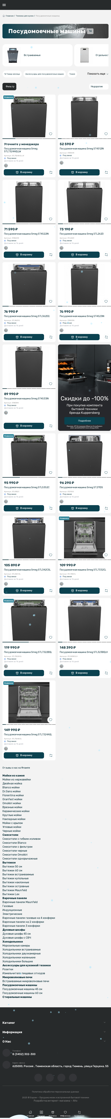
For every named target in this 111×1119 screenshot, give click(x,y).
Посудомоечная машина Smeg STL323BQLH (84, 652)
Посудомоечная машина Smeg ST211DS (81, 487)
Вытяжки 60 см (12, 870)
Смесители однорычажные (19, 858)
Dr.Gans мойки (11, 791)
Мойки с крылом (12, 823)
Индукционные (12, 910)
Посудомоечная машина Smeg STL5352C (26, 487)
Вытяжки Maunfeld (14, 890)
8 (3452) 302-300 (23, 1054)
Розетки (7, 969)
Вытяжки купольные (15, 878)
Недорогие (97, 86)
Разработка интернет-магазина (52, 1100)
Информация (12, 1032)
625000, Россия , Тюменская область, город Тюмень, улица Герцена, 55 (60, 1066)
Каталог (8, 1023)
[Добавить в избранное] (50, 134)
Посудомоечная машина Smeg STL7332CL (83, 569)
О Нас (6, 1041)
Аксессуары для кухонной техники (26, 965)
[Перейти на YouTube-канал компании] (50, 1078)
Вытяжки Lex (10, 894)
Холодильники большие (17, 961)
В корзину (24, 172)
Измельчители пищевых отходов (23, 973)
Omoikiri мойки (11, 803)
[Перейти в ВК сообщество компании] (38, 1078)
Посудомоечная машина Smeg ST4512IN (82, 148)
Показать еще (96, 73)
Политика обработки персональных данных (55, 1091)
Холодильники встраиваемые (21, 949)
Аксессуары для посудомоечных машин (44, 74)
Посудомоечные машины (19, 985)
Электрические (12, 914)
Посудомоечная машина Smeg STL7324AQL (28, 734)
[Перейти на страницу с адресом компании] (6, 1065)
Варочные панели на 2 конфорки (23, 921)
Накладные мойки (13, 819)
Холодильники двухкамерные (21, 953)
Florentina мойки (13, 795)
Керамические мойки (16, 811)
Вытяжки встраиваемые (18, 874)
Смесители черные (14, 850)
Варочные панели (14, 898)
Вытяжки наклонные (15, 882)
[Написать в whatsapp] (73, 1078)
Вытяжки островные (15, 886)
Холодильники (12, 941)
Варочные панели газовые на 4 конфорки (28, 917)
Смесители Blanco (14, 842)
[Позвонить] (6, 1053)
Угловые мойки (11, 827)
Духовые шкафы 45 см (16, 933)
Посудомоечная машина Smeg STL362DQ (26, 316)
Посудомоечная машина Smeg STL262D (82, 233)
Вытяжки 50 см (12, 866)
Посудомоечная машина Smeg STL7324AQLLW (20, 150)
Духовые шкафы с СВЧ (16, 937)
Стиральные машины (17, 997)
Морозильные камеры (16, 945)
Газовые (7, 906)
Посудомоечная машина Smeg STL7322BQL (28, 652)
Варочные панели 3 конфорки (21, 925)
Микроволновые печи (17, 977)
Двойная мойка (12, 783)
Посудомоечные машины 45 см (22, 989)
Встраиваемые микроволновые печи (25, 981)
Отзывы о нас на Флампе (16, 767)
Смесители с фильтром (17, 846)
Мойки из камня (13, 775)
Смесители (10, 834)
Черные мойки (11, 830)
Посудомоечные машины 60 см (22, 993)
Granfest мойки (12, 799)
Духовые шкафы (13, 929)
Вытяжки (9, 862)
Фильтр (10, 86)
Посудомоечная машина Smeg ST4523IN (82, 316)
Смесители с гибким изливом (21, 838)
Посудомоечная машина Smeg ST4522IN (26, 233)
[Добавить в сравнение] (51, 172)
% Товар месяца (12, 74)
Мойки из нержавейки (16, 779)
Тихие (72, 74)
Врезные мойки (12, 807)
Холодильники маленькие (18, 957)
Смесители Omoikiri (15, 854)
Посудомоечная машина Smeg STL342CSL (27, 569)
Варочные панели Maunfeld (20, 902)
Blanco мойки (11, 787)
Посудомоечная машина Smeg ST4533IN (26, 398)
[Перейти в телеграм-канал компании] (61, 1078)
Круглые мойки (12, 815)
